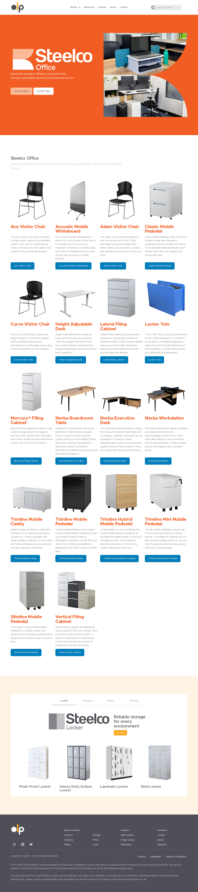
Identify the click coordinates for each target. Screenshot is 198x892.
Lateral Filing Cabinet (114, 360)
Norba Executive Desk (115, 461)
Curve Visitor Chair (23, 360)
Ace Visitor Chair (22, 266)
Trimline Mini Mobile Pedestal (162, 558)
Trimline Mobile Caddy (25, 558)
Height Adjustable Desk (71, 360)
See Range (120, 733)
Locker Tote (154, 360)
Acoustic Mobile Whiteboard (73, 266)
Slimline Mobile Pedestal (26, 652)
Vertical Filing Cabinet (70, 652)
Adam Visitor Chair (113, 266)
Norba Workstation (158, 461)
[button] (75, 7)
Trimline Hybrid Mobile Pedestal (119, 558)
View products (21, 91)
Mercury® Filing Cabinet (26, 461)
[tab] (64, 699)
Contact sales (43, 91)
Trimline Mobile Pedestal (71, 558)
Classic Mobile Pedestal (159, 266)
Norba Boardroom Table (71, 461)
